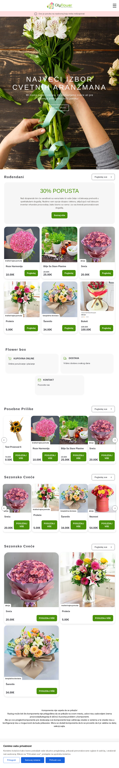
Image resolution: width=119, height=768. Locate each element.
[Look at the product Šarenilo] (59, 308)
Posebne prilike (19, 409)
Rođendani (14, 177)
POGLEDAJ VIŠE (21, 456)
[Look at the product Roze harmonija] (22, 253)
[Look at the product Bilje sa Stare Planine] (59, 253)
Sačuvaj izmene (32, 760)
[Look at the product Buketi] (97, 308)
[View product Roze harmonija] (45, 440)
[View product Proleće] (45, 508)
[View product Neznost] (102, 508)
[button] (4, 440)
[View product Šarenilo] (74, 508)
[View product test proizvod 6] (17, 440)
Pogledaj (31, 273)
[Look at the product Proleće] (22, 308)
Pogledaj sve (103, 177)
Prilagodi (11, 760)
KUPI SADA (59, 107)
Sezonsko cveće (19, 477)
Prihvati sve (55, 760)
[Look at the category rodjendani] (59, 203)
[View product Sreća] (102, 440)
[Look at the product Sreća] (97, 253)
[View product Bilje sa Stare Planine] (74, 440)
